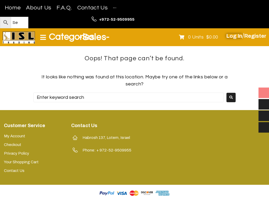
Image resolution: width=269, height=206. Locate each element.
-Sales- (94, 37)
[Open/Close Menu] (67, 37)
